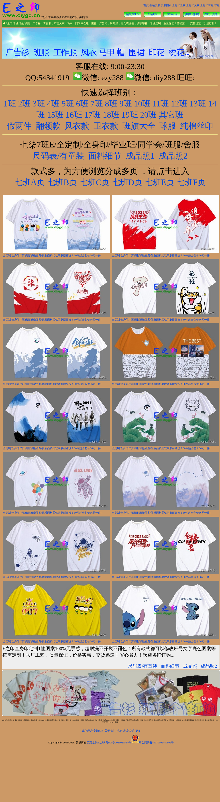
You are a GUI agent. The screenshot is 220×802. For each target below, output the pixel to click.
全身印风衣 (193, 5)
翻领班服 (154, 5)
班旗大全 (138, 126)
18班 (111, 114)
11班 (161, 103)
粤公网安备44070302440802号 (156, 742)
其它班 (171, 114)
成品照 (190, 666)
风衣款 (77, 126)
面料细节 (104, 155)
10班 (142, 103)
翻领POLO (132, 14)
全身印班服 (207, 5)
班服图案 (166, 5)
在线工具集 (211, 14)
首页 (146, 5)
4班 (53, 103)
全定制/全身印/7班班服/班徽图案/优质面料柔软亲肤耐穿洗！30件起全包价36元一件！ (53, 255)
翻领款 (48, 126)
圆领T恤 (152, 14)
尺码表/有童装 (58, 155)
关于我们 (110, 730)
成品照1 (140, 155)
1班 (10, 103)
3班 (39, 103)
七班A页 (29, 182)
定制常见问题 (191, 14)
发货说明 (128, 730)
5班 (67, 103)
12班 (179, 103)
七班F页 (190, 182)
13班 (197, 103)
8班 (111, 103)
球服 (217, 5)
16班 (73, 114)
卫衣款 (106, 126)
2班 (24, 103)
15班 (55, 114)
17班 (92, 114)
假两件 (19, 126)
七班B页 (62, 182)
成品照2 (173, 155)
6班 (82, 103)
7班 (96, 103)
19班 (129, 114)
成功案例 (172, 14)
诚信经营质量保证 (92, 730)
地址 (119, 730)
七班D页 (126, 182)
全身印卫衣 (178, 5)
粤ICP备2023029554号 (118, 742)
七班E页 (158, 182)
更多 (138, 730)
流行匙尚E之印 (96, 742)
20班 (148, 114)
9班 (125, 103)
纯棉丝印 (196, 126)
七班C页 (94, 182)
